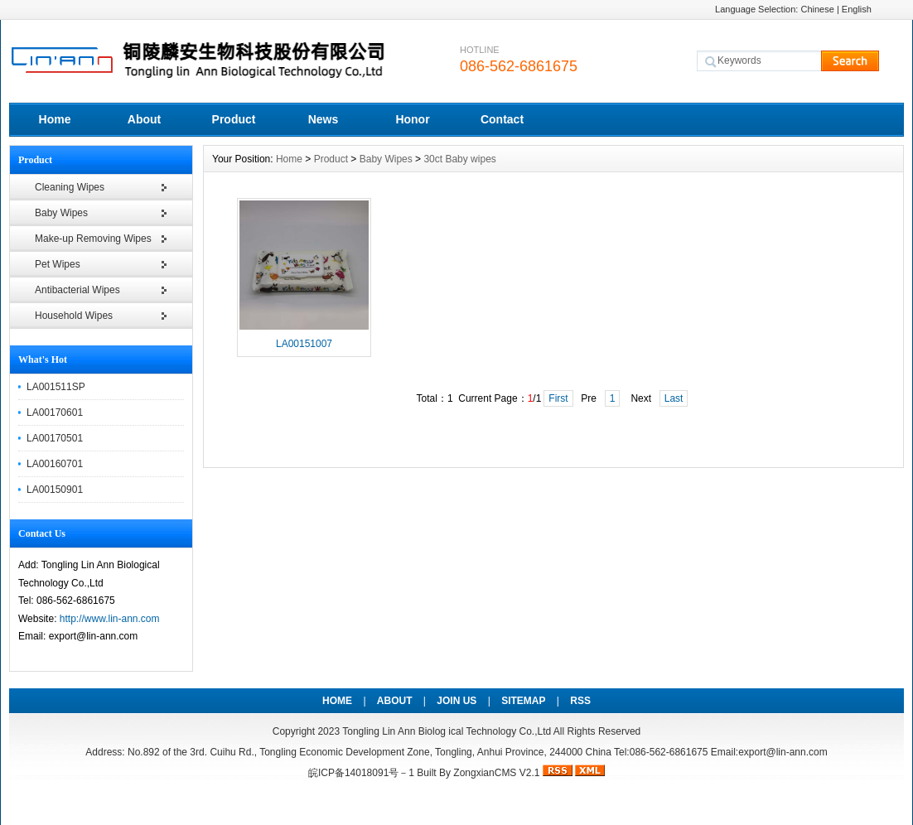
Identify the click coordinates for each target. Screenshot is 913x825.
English (857, 9)
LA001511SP (56, 387)
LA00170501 (55, 438)
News (323, 119)
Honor (412, 119)
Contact (502, 119)
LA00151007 (304, 344)
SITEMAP (523, 701)
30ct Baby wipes (459, 159)
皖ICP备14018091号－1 (361, 773)
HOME (337, 701)
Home (55, 119)
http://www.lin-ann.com (110, 619)
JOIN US (456, 701)
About (144, 119)
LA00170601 (55, 412)
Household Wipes (74, 315)
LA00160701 (55, 464)
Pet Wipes (57, 264)
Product (234, 119)
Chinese (816, 9)
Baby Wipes (61, 213)
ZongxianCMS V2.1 (496, 773)
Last (674, 398)
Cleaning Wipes (69, 187)
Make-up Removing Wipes (93, 238)
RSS (580, 701)
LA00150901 (55, 489)
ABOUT (395, 701)
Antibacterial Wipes (77, 290)
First (558, 398)
